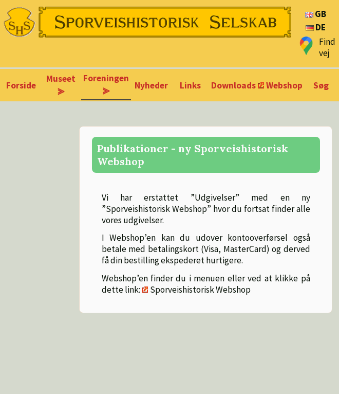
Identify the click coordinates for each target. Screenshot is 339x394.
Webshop (284, 85)
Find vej (327, 47)
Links (190, 85)
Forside (21, 85)
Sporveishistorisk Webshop (200, 289)
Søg (321, 85)
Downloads (233, 85)
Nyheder (151, 85)
